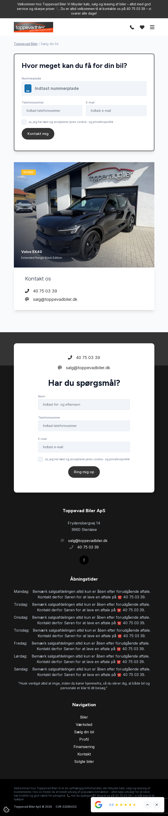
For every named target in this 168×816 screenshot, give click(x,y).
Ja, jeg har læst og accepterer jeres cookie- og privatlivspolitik (70, 122)
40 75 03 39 (41, 291)
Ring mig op (84, 472)
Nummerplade (31, 78)
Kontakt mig (38, 133)
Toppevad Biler (26, 44)
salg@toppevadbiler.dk (51, 299)
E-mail (90, 102)
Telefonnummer (33, 102)
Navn (41, 396)
